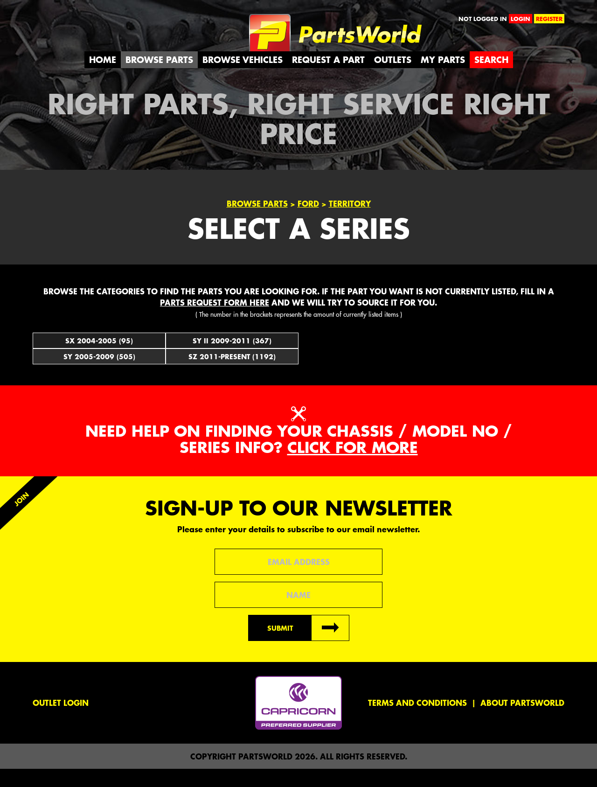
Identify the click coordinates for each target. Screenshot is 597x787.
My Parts (443, 78)
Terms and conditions (417, 721)
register (549, 18)
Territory (350, 221)
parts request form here (214, 320)
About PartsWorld (522, 721)
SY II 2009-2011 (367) (232, 358)
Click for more (352, 465)
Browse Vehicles (242, 78)
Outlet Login (61, 721)
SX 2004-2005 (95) (99, 358)
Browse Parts (159, 78)
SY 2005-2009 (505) (99, 374)
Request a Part (328, 78)
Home (102, 78)
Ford (308, 221)
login (520, 18)
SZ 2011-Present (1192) (232, 374)
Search (491, 78)
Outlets (392, 78)
